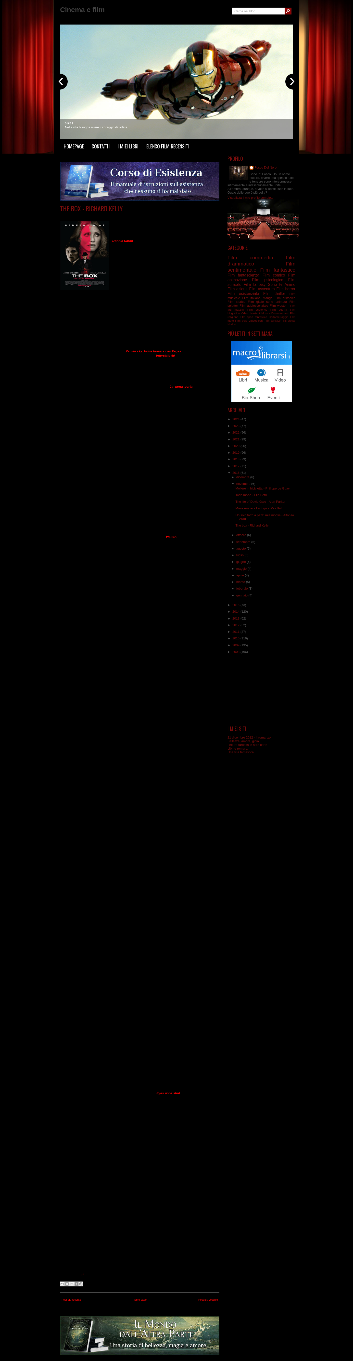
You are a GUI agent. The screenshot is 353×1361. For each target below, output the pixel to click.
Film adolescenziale (254, 305)
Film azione (237, 289)
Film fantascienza (161, 216)
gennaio (242, 595)
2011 (236, 632)
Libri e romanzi (237, 748)
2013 (236, 618)
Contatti (101, 146)
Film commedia (250, 257)
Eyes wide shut (168, 1093)
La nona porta (181, 386)
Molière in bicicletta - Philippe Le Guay (262, 488)
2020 (236, 446)
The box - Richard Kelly (91, 208)
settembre (243, 542)
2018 (236, 459)
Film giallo (256, 302)
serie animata (276, 302)
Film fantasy (254, 284)
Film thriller (274, 293)
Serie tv (275, 284)
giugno (241, 562)
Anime (290, 284)
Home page (140, 1299)
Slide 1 (69, 122)
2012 (236, 625)
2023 (236, 426)
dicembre (243, 477)
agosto (241, 548)
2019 (236, 452)
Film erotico (288, 320)
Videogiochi (256, 320)
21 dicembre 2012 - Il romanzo (249, 737)
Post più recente (71, 1299)
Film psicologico (267, 280)
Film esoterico (257, 309)
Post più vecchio (208, 1299)
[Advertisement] (261, 689)
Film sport (246, 316)
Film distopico (285, 298)
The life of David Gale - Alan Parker (260, 501)
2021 (236, 439)
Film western (279, 305)
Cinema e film (82, 9)
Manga (268, 298)
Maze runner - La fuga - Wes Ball (258, 508)
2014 (236, 611)
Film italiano (251, 298)
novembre (243, 484)
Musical (231, 324)
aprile (240, 575)
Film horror (285, 289)
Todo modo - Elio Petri (251, 495)
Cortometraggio (279, 316)
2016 (236, 473)
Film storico (236, 302)
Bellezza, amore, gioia (243, 741)
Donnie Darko (122, 241)
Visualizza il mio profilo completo (250, 197)
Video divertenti (251, 313)
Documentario (280, 313)
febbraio (242, 588)
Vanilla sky (134, 351)
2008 (236, 652)
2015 (236, 605)
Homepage (74, 146)
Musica (265, 313)
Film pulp (241, 320)
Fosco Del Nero (265, 167)
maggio (242, 568)
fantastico (261, 316)
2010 (236, 638)
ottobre (241, 535)
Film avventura (262, 289)
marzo (241, 582)
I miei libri (128, 146)
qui (81, 1274)
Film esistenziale (135, 216)
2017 (236, 466)
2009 (236, 645)
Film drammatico (111, 216)
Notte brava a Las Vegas (162, 351)
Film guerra (278, 309)
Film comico (274, 275)
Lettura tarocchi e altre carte (247, 745)
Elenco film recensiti (167, 146)
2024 (236, 419)
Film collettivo (272, 320)
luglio (240, 555)
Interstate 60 (165, 355)
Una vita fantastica (240, 752)
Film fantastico (277, 270)
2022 (236, 432)
